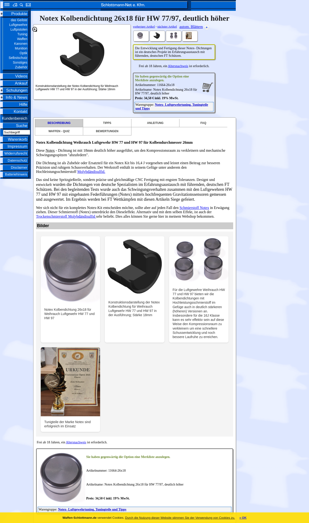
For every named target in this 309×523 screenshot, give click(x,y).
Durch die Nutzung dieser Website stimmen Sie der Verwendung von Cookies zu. (180, 517)
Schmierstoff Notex (194, 208)
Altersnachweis (178, 66)
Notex (50, 150)
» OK (242, 517)
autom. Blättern (191, 27)
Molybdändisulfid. (91, 172)
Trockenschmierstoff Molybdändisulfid (66, 216)
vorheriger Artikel (144, 26)
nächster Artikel (167, 26)
